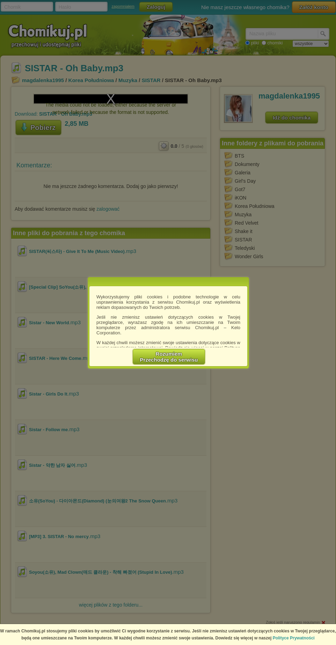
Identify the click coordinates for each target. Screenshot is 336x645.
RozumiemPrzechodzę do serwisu (169, 357)
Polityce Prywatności (294, 638)
